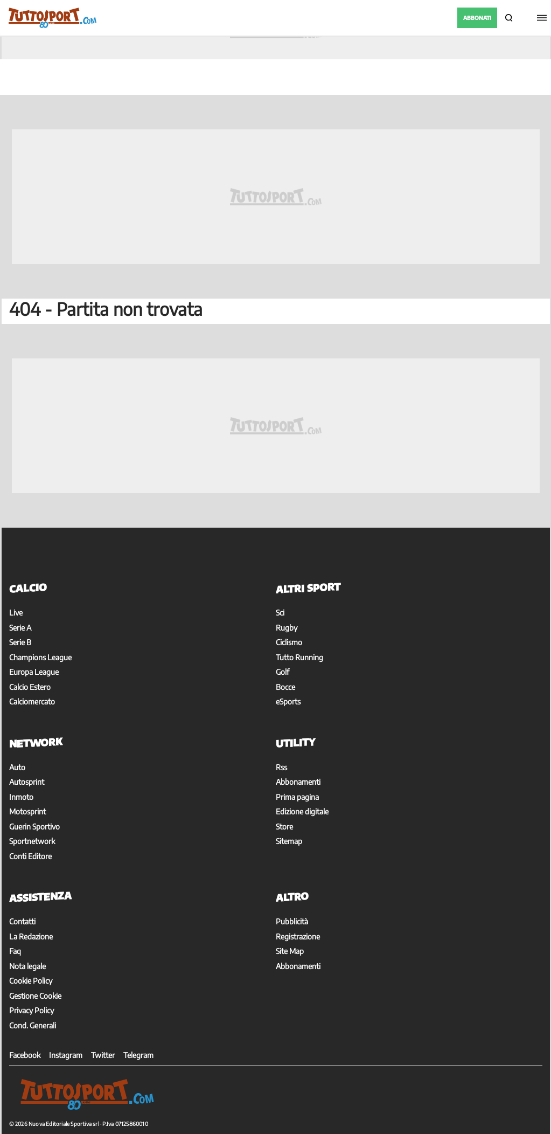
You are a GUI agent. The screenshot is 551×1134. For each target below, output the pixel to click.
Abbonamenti (298, 781)
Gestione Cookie (35, 995)
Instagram (65, 1055)
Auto (17, 767)
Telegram (138, 1055)
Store (284, 826)
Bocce (285, 687)
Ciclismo (289, 642)
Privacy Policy (31, 1010)
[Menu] (540, 18)
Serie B (20, 642)
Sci (280, 612)
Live (16, 612)
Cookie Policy (30, 980)
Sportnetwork (32, 841)
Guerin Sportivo (34, 826)
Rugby (286, 627)
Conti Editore (30, 856)
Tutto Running (299, 657)
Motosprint (27, 811)
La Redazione (31, 936)
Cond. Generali (32, 1025)
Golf (282, 671)
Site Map (290, 951)
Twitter (103, 1055)
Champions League (40, 657)
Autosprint (26, 781)
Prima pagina (297, 796)
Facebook (24, 1055)
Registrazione (298, 936)
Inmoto (21, 796)
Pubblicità (292, 921)
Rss (281, 767)
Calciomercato (32, 701)
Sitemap (289, 841)
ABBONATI (477, 18)
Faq (15, 951)
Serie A (20, 627)
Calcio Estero (30, 687)
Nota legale (27, 966)
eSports (288, 701)
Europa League (34, 671)
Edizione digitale (302, 811)
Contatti (22, 921)
